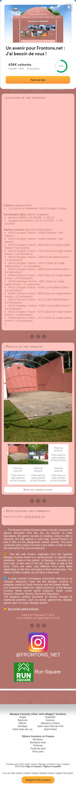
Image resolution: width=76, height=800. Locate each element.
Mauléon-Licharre (50, 723)
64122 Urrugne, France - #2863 (26, 269)
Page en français (33, 766)
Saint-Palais (50, 729)
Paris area (38, 751)
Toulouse (38, 745)
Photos (28, 89)
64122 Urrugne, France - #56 (25, 244)
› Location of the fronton (24, 98)
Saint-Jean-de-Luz (22, 729)
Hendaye (22, 726)
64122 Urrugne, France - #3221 (26, 263)
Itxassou (50, 720)
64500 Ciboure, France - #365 (25, 275)
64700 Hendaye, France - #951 (26, 281)
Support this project (38, 779)
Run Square (38, 671)
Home (34, 764)
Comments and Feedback (50, 89)
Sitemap (42, 764)
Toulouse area (38, 748)
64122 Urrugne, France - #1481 (26, 287)
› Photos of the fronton (23, 347)
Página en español (52, 766)
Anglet (22, 717)
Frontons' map (53, 764)
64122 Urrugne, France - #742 (26, 311)
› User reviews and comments (27, 511)
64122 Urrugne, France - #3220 (26, 256)
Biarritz (22, 723)
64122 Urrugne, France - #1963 (26, 232)
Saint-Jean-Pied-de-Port (50, 726)
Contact (65, 764)
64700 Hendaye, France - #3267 (27, 305)
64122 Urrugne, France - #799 (26, 250)
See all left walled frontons (23, 608)
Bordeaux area (38, 742)
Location (16, 89)
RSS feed (19, 766)
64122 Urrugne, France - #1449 (26, 238)
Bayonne (22, 720)
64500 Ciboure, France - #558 (25, 293)
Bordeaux (38, 739)
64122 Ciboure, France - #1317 (26, 299)
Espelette (50, 717)
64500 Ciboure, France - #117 (25, 317)
